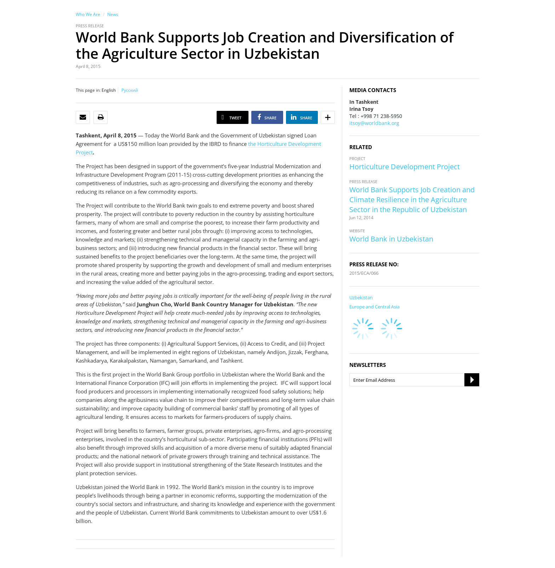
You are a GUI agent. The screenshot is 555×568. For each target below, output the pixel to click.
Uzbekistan (361, 297)
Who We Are (88, 14)
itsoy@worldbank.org (374, 123)
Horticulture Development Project (404, 166)
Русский (129, 90)
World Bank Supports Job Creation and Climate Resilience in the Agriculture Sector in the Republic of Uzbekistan (412, 199)
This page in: (88, 90)
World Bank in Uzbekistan (391, 239)
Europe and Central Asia (374, 306)
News (112, 14)
